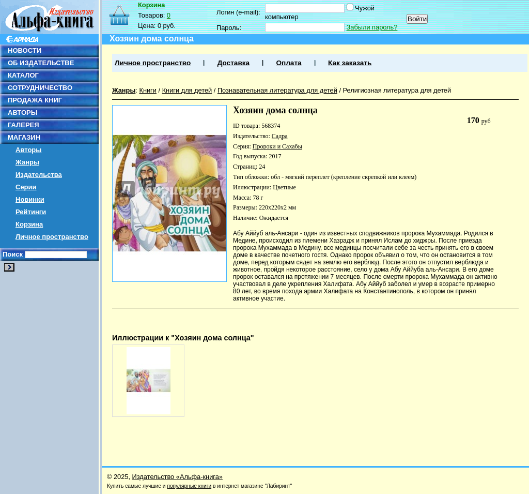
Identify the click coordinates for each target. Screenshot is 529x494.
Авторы (28, 150)
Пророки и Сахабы (277, 146)
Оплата (288, 63)
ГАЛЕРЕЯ (23, 125)
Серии (26, 187)
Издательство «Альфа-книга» (177, 477)
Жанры (27, 162)
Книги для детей (187, 90)
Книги (148, 90)
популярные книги (189, 486)
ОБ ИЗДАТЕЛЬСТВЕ (41, 63)
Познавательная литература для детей (277, 90)
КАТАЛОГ (23, 75)
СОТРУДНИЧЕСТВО (40, 88)
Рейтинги (30, 212)
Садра (280, 136)
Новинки (29, 199)
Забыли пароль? (372, 27)
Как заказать (349, 63)
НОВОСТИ (24, 50)
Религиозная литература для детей (397, 90)
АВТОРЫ (22, 112)
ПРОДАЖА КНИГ (35, 100)
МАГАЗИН (24, 137)
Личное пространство (51, 237)
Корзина (29, 224)
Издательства (38, 174)
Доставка (233, 63)
